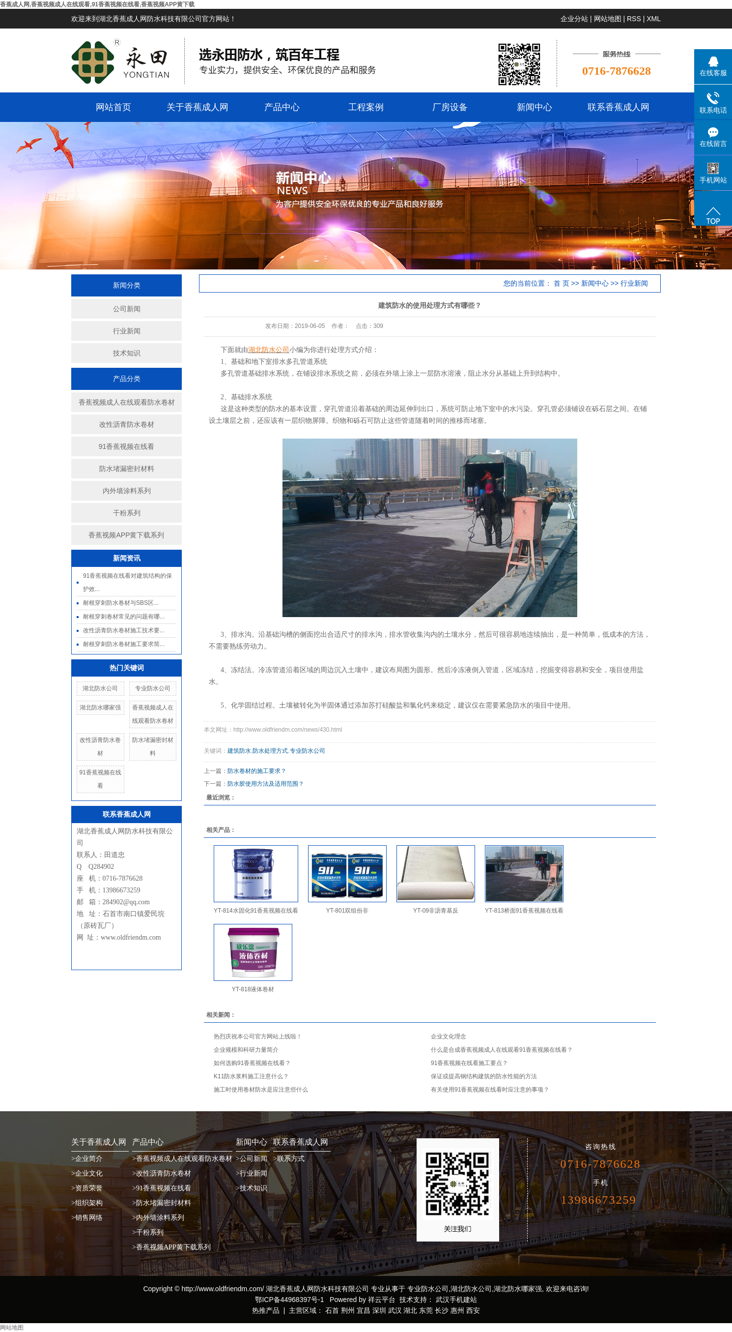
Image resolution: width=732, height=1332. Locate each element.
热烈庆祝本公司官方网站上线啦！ (258, 1036)
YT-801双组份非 (347, 910)
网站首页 (113, 107)
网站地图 (607, 19)
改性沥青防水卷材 (126, 424)
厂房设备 (450, 107)
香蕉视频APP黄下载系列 (126, 535)
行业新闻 (127, 331)
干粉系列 (127, 513)
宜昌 (363, 1310)
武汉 (395, 1310)
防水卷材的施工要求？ (256, 771)
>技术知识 (251, 1188)
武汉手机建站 (455, 1299)
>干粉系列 (148, 1232)
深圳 (379, 1310)
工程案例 (366, 107)
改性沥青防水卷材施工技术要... (124, 630)
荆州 (348, 1310)
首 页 (561, 283)
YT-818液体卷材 (253, 989)
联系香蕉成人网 (618, 107)
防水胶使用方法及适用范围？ (265, 783)
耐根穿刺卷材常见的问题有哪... (124, 616)
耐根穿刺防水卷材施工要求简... (124, 644)
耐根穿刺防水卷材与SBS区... (121, 602)
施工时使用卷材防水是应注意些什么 (261, 1089)
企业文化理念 (448, 1036)
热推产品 (266, 1310)
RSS (634, 19)
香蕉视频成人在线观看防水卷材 (127, 402)
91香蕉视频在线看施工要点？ (469, 1063)
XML (654, 19)
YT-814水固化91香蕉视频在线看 (256, 910)
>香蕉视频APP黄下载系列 (171, 1247)
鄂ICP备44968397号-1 (289, 1299)
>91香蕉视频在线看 (161, 1188)
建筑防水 (239, 750)
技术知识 (127, 353)
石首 (332, 1310)
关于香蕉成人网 (197, 107)
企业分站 (574, 19)
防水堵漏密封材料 (126, 469)
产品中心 (282, 107)
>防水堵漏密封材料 (161, 1203)
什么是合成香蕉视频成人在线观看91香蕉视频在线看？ (502, 1049)
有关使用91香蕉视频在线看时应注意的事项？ (490, 1089)
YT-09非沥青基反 (435, 910)
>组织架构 (87, 1203)
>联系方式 (289, 1158)
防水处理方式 (270, 750)
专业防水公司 (152, 688)
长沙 (442, 1310)
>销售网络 (87, 1217)
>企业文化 (87, 1173)
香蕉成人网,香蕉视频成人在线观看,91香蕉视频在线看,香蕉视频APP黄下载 (97, 4)
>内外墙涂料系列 (158, 1217)
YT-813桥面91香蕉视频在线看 (524, 910)
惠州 (457, 1310)
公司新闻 (127, 309)
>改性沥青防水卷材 (161, 1173)
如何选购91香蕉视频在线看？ (252, 1063)
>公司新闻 (251, 1158)
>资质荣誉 (87, 1188)
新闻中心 (534, 107)
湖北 (410, 1310)
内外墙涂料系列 (127, 491)
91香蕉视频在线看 (127, 446)
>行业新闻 (251, 1173)
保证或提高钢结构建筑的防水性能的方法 (484, 1076)
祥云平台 (381, 1299)
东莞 (426, 1310)
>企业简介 (87, 1158)
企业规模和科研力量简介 (246, 1049)
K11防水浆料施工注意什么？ (251, 1076)
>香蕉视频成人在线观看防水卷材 (182, 1158)
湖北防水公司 (100, 688)
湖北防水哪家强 (100, 707)
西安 (473, 1310)
